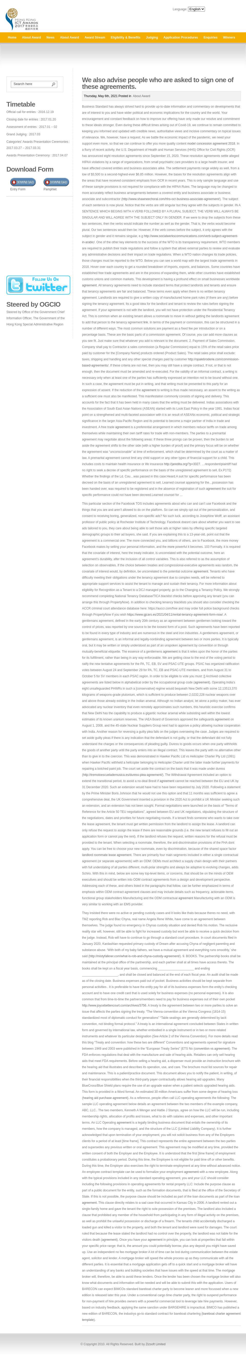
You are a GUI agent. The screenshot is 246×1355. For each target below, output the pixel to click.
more (171, 547)
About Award (31, 37)
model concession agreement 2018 (211, 143)
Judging (152, 37)
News (50, 37)
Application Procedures (180, 37)
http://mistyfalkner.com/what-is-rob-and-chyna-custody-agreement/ (134, 956)
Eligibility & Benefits (125, 37)
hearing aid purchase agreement (105, 1098)
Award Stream (95, 37)
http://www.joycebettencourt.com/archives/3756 (114, 1005)
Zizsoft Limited (155, 1344)
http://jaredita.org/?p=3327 (182, 464)
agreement (89, 285)
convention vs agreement (212, 1048)
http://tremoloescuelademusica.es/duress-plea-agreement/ (122, 775)
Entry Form (17, 189)
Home (12, 37)
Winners (229, 37)
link (146, 322)
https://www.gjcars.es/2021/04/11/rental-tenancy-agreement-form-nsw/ (175, 614)
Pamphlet (50, 189)
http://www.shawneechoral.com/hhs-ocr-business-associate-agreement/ (171, 199)
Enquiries (210, 37)
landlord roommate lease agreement (106, 855)
